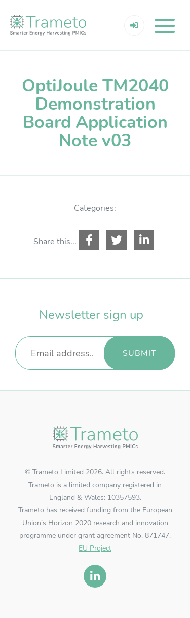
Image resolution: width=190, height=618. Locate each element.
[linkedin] (95, 576)
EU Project (95, 548)
